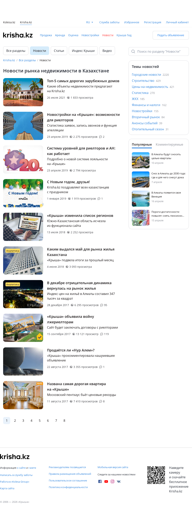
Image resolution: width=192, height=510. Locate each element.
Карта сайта (7, 488)
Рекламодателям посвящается (67, 467)
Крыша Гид (124, 35)
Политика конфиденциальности (68, 487)
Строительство (146, 80)
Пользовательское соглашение (68, 480)
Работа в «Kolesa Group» (14, 481)
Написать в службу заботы (16, 475)
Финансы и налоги (149, 105)
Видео (107, 51)
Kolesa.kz (9, 22)
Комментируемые (169, 144)
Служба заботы (109, 22)
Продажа (46, 35)
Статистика (143, 93)
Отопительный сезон (150, 129)
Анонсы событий (147, 123)
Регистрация (152, 22)
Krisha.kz (9, 60)
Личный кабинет (177, 22)
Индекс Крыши (83, 51)
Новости (107, 35)
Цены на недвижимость (153, 87)
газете (32, 467)
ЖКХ (138, 99)
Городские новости (150, 74)
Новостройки (90, 35)
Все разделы (15, 51)
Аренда (60, 35)
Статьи (59, 51)
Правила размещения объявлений (70, 474)
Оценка (73, 35)
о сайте (21, 467)
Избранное (131, 22)
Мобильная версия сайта (113, 467)
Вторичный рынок (148, 117)
